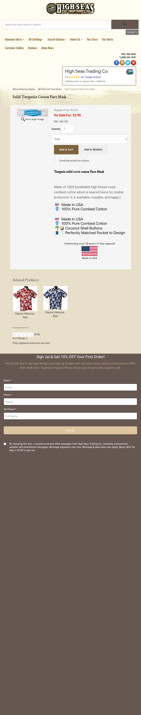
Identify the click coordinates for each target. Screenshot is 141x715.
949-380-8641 (128, 54)
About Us (76, 39)
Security (17, 527)
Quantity (56, 129)
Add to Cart (66, 149)
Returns (17, 511)
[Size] (90, 139)
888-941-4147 (129, 57)
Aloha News (47, 48)
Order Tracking (21, 483)
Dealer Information (23, 560)
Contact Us (19, 478)
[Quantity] (67, 128)
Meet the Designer (23, 555)
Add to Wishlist (93, 149)
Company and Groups (24, 565)
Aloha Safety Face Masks (24, 89)
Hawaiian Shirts (14, 39)
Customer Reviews (23, 576)
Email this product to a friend (74, 160)
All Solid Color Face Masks (50, 89)
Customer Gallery (14, 48)
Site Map (18, 571)
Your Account (20, 493)
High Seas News (22, 545)
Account (132, 32)
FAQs (16, 516)
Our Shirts (107, 39)
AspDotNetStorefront (87, 692)
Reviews (32, 48)
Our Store (92, 39)
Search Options (57, 39)
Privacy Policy (21, 521)
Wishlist (17, 488)
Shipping (17, 506)
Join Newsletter (22, 550)
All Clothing (36, 39)
